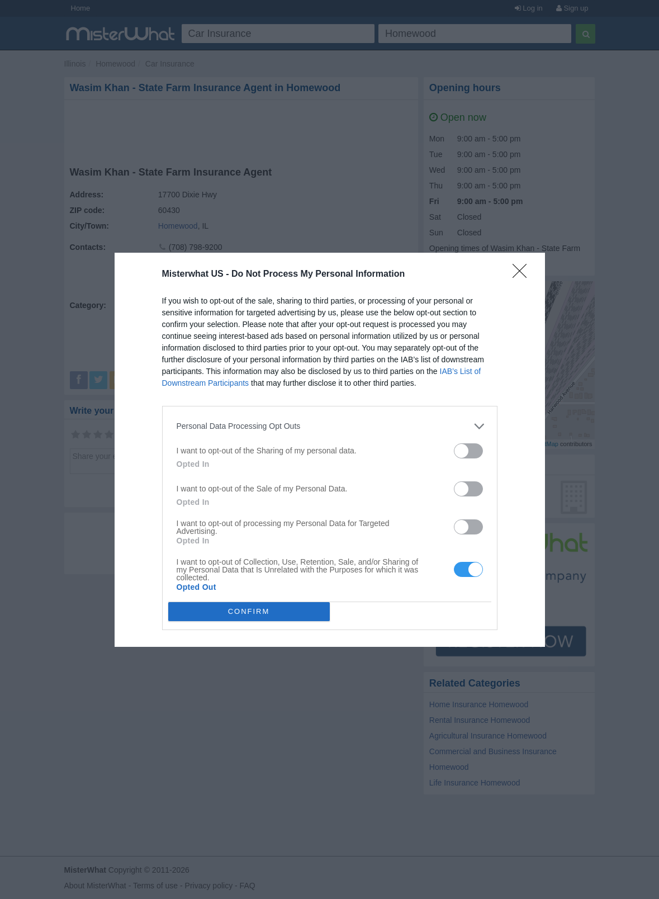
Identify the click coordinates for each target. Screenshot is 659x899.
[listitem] (330, 426)
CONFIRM (249, 611)
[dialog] (330, 450)
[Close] (523, 274)
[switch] (468, 450)
